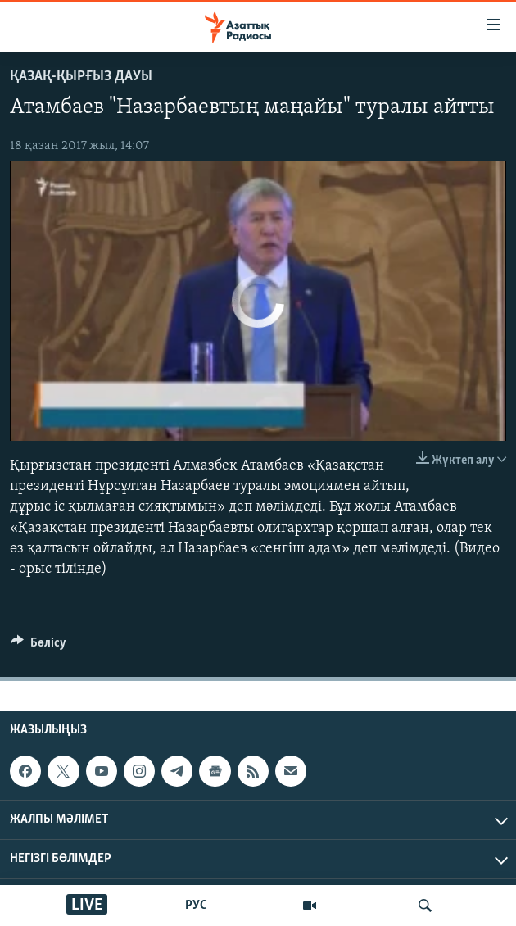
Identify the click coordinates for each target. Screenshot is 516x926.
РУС (196, 905)
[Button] (38, 646)
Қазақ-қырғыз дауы (81, 76)
